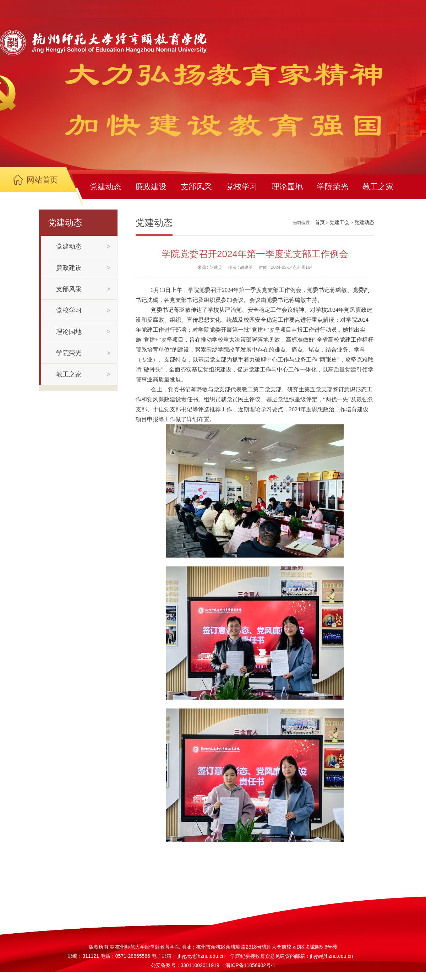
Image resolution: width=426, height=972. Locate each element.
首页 (320, 222)
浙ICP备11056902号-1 (250, 965)
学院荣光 (332, 186)
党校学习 (241, 186)
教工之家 (378, 186)
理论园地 (287, 186)
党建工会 (339, 222)
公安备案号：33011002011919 (185, 965)
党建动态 (105, 186)
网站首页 (42, 179)
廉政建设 (150, 186)
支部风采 (196, 186)
